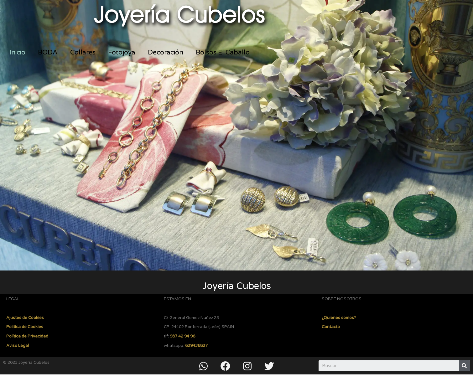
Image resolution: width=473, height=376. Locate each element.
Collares (83, 52)
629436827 (196, 345)
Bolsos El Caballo (223, 52)
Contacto (331, 326)
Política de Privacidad (27, 336)
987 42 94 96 (182, 336)
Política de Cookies (24, 326)
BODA (48, 52)
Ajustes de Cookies (25, 317)
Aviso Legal (17, 345)
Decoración (165, 52)
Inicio (17, 52)
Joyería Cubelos (236, 286)
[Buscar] (464, 365)
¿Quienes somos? (339, 317)
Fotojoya (121, 52)
